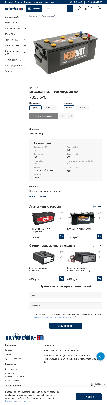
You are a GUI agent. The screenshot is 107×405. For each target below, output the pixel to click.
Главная (33, 16)
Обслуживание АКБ (12, 52)
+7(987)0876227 (94, 2)
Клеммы (68, 103)
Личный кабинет (12, 381)
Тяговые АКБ (11, 40)
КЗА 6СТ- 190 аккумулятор (80, 229)
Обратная (49, 107)
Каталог (9, 2)
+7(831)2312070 (74, 2)
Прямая (35, 107)
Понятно (89, 396)
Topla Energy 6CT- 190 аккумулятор (39, 230)
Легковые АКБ (12, 17)
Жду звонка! (65, 325)
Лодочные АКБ (12, 28)
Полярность (35, 103)
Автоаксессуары (13, 60)
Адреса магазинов (13, 359)
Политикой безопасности (17, 401)
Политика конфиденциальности (14, 374)
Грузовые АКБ (48, 16)
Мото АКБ (10, 34)
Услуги (18, 2)
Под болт (82, 107)
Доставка (49, 2)
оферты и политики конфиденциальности (54, 317)
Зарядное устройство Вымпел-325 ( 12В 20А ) (78, 269)
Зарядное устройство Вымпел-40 (39, 269)
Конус (69, 107)
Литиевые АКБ (12, 45)
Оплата (27, 2)
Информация (11, 369)
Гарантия (37, 2)
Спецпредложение (14, 65)
